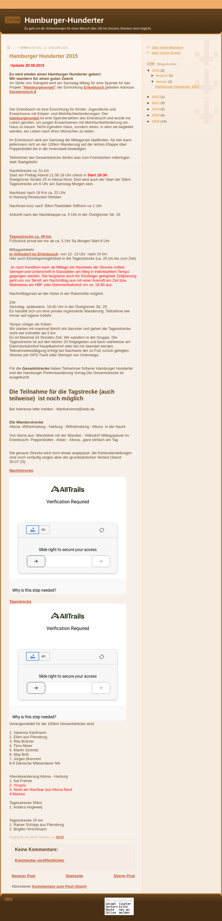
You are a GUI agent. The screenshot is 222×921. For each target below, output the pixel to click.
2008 (156, 121)
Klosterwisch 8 (22, 91)
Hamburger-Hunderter (64, 20)
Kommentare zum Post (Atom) (59, 886)
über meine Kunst (166, 52)
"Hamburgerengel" (39, 87)
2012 (156, 97)
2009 (156, 115)
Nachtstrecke (21, 470)
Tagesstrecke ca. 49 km (30, 236)
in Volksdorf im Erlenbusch (33, 254)
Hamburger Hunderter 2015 (177, 86)
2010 (156, 109)
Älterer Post (124, 876)
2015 (156, 70)
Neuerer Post (23, 876)
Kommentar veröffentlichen (39, 860)
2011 (156, 103)
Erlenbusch (94, 87)
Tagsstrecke (20, 601)
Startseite (74, 876)
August (162, 75)
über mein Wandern (167, 47)
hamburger (24, 118)
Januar (162, 81)
